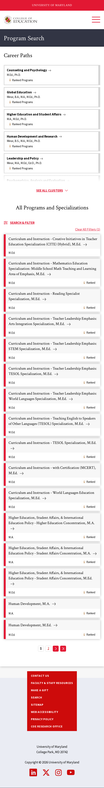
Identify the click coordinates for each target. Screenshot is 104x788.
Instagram (58, 772)
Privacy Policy (42, 719)
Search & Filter (22, 223)
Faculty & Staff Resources (52, 683)
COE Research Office (46, 726)
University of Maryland (52, 5)
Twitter (46, 772)
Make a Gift (39, 690)
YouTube (71, 772)
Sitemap (37, 704)
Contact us (40, 675)
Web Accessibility (44, 712)
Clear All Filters (87, 229)
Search (36, 697)
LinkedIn (33, 772)
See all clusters (49, 190)
